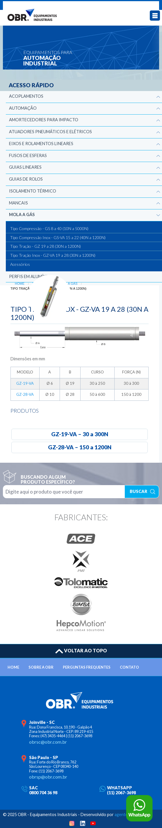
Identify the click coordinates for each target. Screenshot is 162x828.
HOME (13, 667)
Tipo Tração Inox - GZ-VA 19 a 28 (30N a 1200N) (52, 255)
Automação (23, 108)
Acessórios (20, 264)
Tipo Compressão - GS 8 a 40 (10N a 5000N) (49, 228)
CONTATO (129, 667)
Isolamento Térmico (32, 190)
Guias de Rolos (26, 179)
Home (19, 283)
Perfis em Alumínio (30, 276)
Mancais (18, 202)
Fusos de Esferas (28, 155)
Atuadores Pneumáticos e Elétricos (50, 131)
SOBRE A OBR (41, 667)
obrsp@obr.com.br (48, 776)
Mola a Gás (22, 214)
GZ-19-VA (25, 383)
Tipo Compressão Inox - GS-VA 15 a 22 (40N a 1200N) (58, 237)
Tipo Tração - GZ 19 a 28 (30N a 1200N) (45, 246)
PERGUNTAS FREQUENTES (87, 667)
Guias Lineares (25, 167)
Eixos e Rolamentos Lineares (41, 143)
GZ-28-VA (25, 394)
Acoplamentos (26, 96)
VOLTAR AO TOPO (81, 650)
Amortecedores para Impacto (43, 119)
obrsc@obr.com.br (48, 742)
